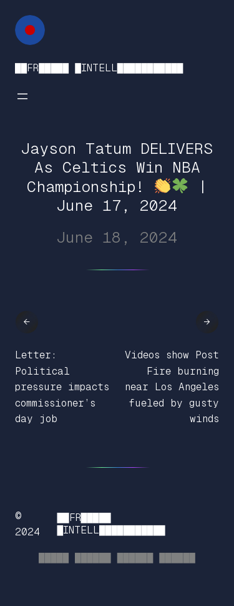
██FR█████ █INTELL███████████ (99, 68)
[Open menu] (22, 96)
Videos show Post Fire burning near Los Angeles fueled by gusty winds (172, 387)
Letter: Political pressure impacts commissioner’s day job (62, 387)
